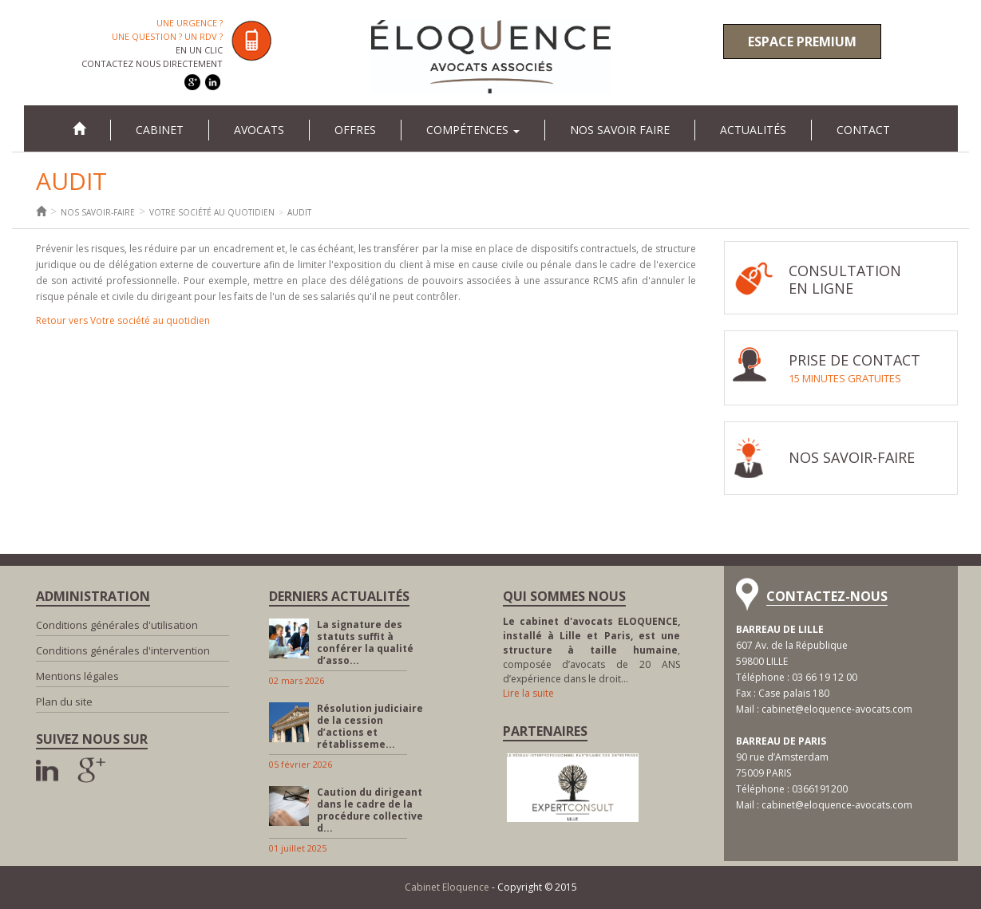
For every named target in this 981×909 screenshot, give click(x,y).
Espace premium (802, 41)
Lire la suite (528, 693)
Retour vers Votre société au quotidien (123, 320)
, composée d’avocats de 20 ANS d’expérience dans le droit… (592, 650)
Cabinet (160, 129)
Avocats (259, 129)
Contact (863, 129)
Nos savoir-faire (98, 212)
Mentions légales (77, 676)
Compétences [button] (473, 129)
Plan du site (64, 701)
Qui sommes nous (564, 596)
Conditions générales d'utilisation (117, 625)
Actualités (753, 129)
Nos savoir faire (620, 129)
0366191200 (820, 789)
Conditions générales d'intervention (123, 650)
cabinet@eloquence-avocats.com (836, 709)
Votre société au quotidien (212, 212)
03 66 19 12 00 (824, 677)
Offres (355, 129)
